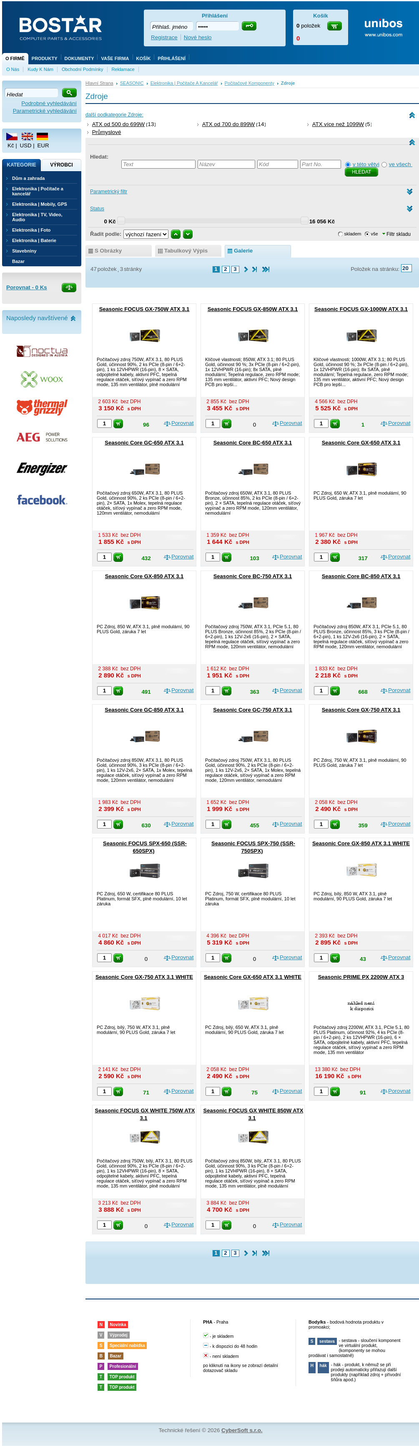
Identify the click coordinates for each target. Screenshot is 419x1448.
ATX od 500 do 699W (118, 124)
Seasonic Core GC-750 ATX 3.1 (252, 710)
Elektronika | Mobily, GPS (39, 204)
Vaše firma (115, 58)
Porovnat (182, 423)
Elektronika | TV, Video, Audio (37, 217)
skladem (352, 233)
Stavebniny (24, 250)
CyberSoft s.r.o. (242, 1430)
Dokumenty (79, 58)
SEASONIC (132, 83)
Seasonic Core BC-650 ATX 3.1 (252, 443)
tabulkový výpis (186, 251)
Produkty (45, 58)
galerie (243, 251)
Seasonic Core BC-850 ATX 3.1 (361, 576)
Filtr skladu (396, 234)
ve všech (400, 164)
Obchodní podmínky (82, 69)
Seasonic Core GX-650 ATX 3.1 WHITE (252, 977)
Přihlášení (172, 58)
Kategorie (21, 165)
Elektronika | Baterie (34, 240)
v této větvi (366, 164)
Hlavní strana (99, 83)
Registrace (164, 37)
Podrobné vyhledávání (49, 103)
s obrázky (108, 251)
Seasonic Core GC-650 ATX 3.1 (144, 443)
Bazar (18, 261)
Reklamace (123, 69)
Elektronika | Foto (31, 229)
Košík (143, 58)
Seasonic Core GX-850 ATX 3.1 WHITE (361, 843)
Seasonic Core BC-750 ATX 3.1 (252, 576)
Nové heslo (198, 37)
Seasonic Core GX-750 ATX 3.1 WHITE (144, 977)
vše (374, 233)
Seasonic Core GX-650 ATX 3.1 (361, 443)
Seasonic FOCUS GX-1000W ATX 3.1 (361, 309)
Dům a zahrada (28, 178)
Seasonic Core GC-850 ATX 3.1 (144, 710)
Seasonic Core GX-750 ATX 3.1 (361, 710)
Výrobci (61, 165)
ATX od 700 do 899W (228, 124)
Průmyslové (106, 132)
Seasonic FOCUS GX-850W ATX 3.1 (253, 309)
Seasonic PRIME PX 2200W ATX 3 (361, 977)
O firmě (15, 58)
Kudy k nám (40, 69)
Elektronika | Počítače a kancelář (184, 83)
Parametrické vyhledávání (45, 111)
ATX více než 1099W (338, 124)
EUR (43, 145)
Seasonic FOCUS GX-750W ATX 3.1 (144, 309)
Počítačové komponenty (249, 83)
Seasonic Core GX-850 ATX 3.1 (144, 576)
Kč (11, 145)
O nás (12, 69)
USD (25, 145)
